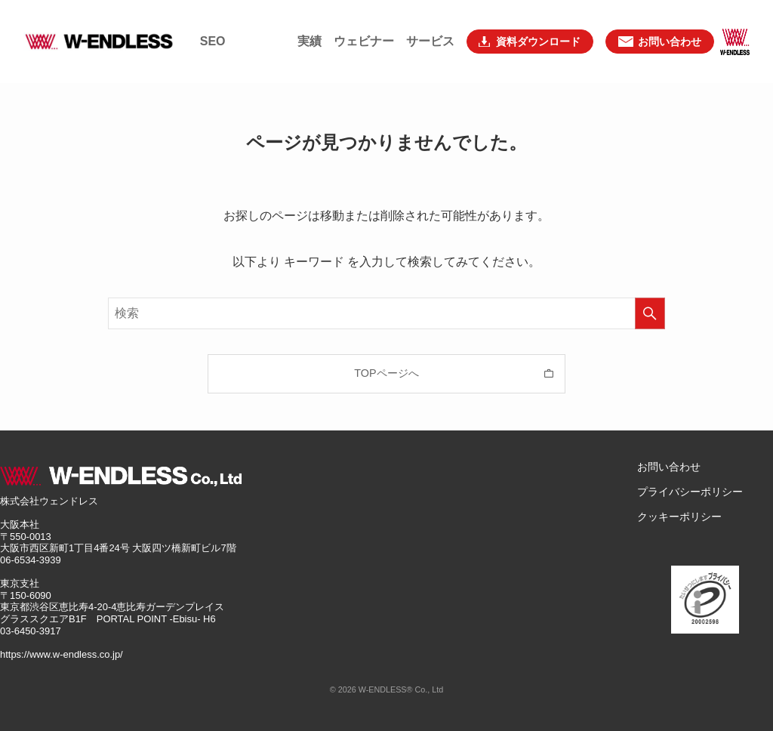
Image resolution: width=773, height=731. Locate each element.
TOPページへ (386, 373)
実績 (309, 23)
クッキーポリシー (679, 516)
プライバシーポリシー (690, 492)
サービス (430, 23)
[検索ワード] (386, 313)
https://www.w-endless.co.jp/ (61, 654)
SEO (213, 23)
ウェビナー (364, 23)
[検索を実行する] (650, 313)
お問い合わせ (669, 467)
